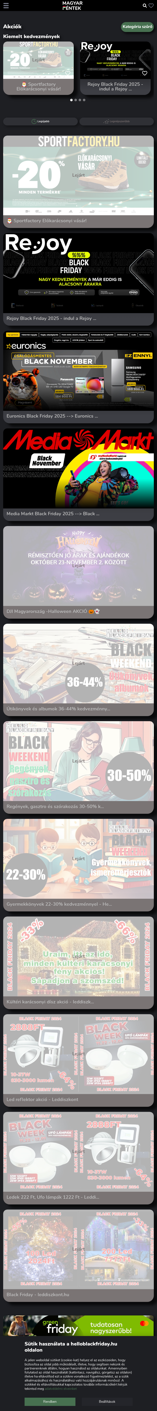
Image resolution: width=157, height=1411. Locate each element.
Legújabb (40, 121)
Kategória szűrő (137, 27)
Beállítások (107, 1401)
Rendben (50, 1401)
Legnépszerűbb (116, 121)
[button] (71, 100)
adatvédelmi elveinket (61, 1388)
